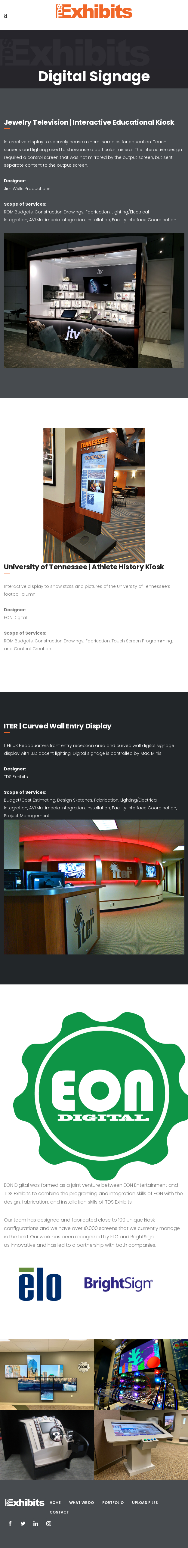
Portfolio (113, 1502)
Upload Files (145, 1502)
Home (55, 1502)
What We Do (81, 1502)
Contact (59, 1512)
